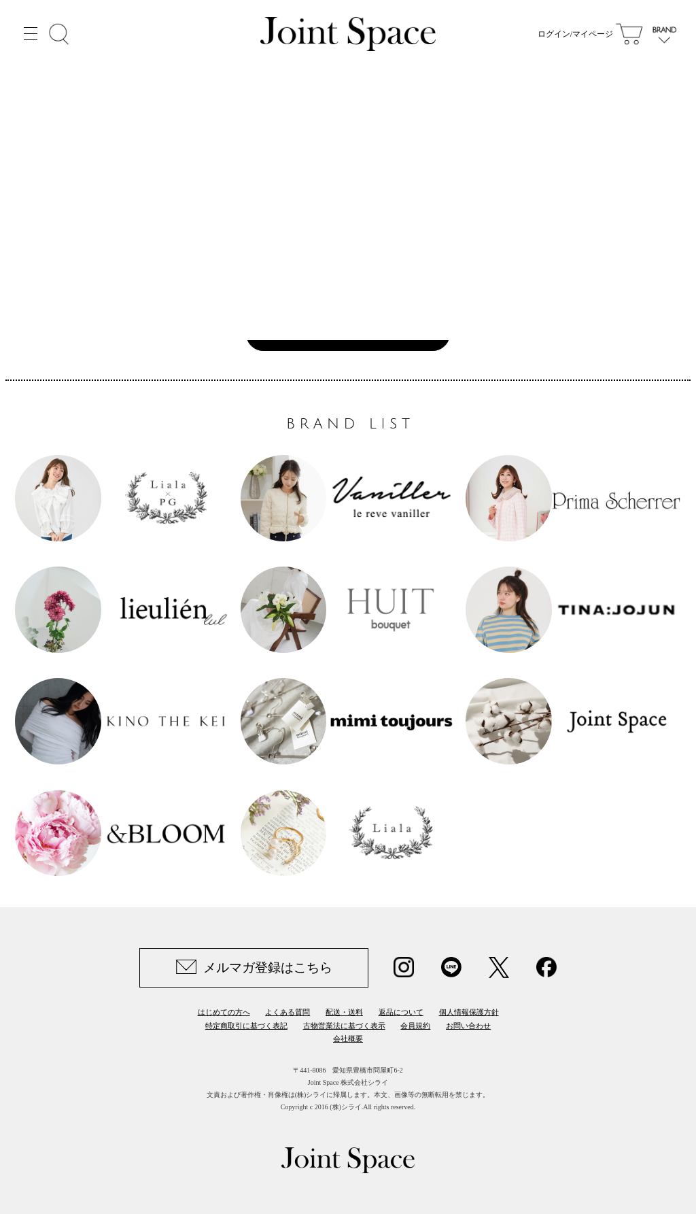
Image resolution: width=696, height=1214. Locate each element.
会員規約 (415, 1026)
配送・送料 (344, 1012)
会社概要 (348, 1038)
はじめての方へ (224, 1012)
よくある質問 (287, 1012)
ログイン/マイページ (575, 34)
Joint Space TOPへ (341, 332)
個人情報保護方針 (469, 1012)
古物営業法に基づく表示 (344, 1026)
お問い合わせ (468, 1026)
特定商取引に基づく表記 (246, 1026)
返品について (401, 1012)
